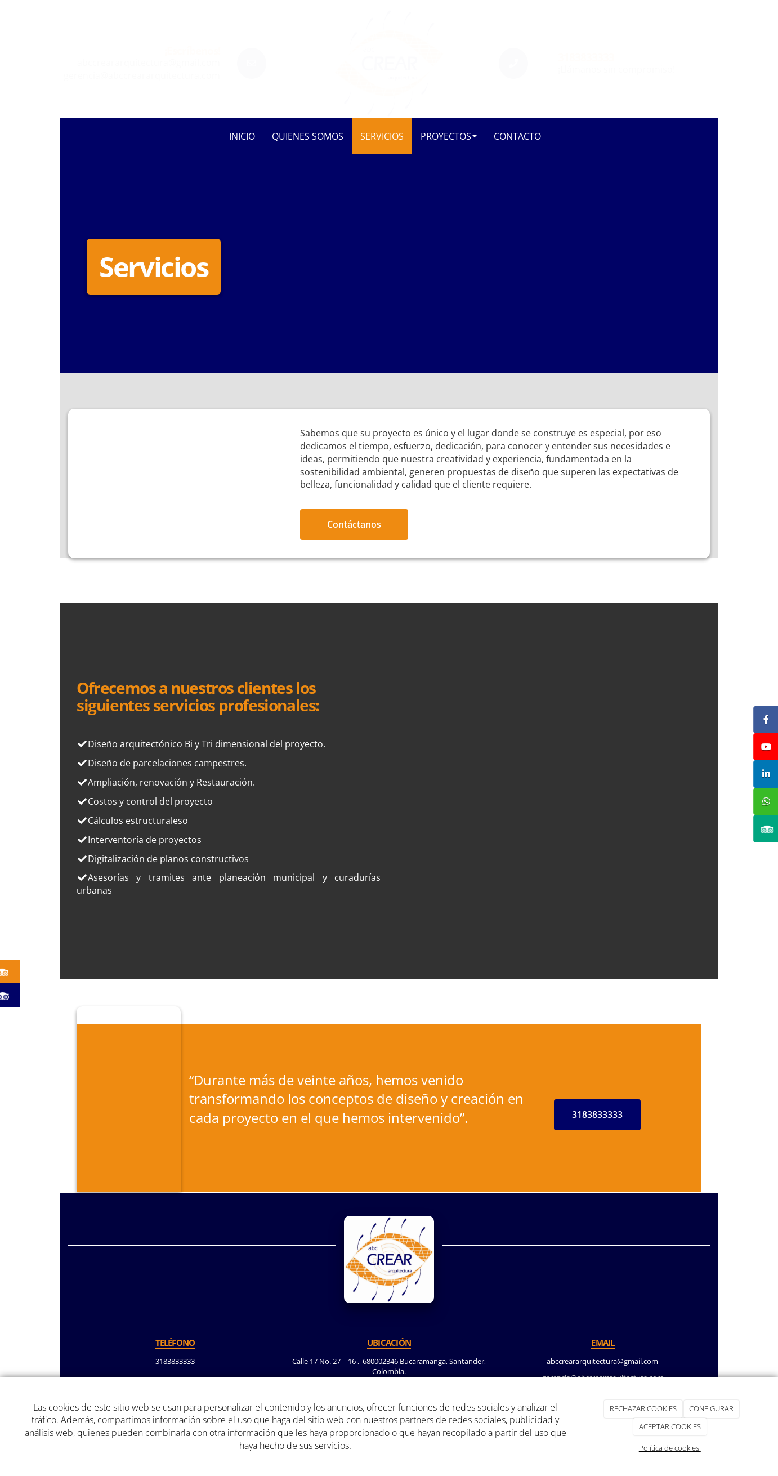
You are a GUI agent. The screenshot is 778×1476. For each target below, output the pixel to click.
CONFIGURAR (711, 1408)
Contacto (517, 136)
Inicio (242, 136)
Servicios (382, 136)
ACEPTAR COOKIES (670, 1426)
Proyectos (449, 136)
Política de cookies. (670, 1448)
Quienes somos (307, 136)
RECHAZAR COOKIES (643, 1408)
